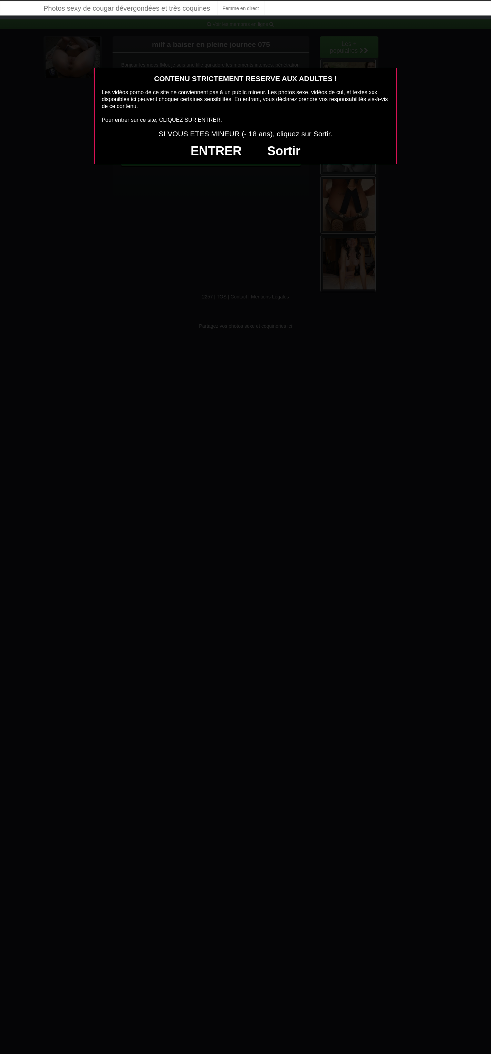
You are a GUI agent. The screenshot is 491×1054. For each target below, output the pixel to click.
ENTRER (216, 151)
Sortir (283, 151)
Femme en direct (241, 8)
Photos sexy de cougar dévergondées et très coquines (127, 8)
